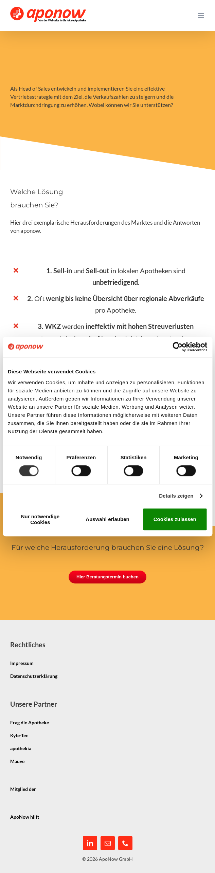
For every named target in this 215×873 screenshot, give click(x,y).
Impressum (22, 663)
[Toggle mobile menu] (201, 15)
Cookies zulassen (175, 519)
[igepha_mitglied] (63, 783)
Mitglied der (23, 789)
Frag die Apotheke (29, 722)
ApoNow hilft (24, 817)
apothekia (20, 748)
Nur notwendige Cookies (40, 519)
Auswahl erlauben (107, 519)
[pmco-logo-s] (66, 811)
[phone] (125, 843)
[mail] (108, 843)
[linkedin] (90, 843)
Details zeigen (176, 496)
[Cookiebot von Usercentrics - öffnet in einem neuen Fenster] (177, 347)
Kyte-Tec (19, 735)
